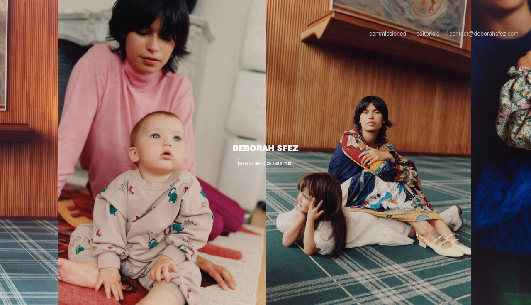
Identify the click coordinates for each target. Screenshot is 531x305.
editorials (427, 33)
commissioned (387, 33)
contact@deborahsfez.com (484, 33)
